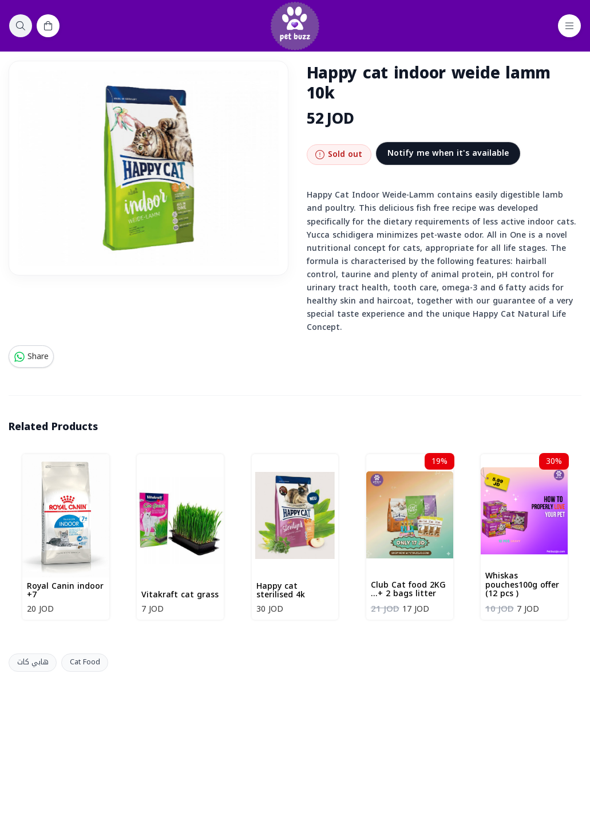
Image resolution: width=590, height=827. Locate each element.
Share (31, 356)
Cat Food (85, 662)
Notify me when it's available (448, 153)
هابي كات (33, 662)
